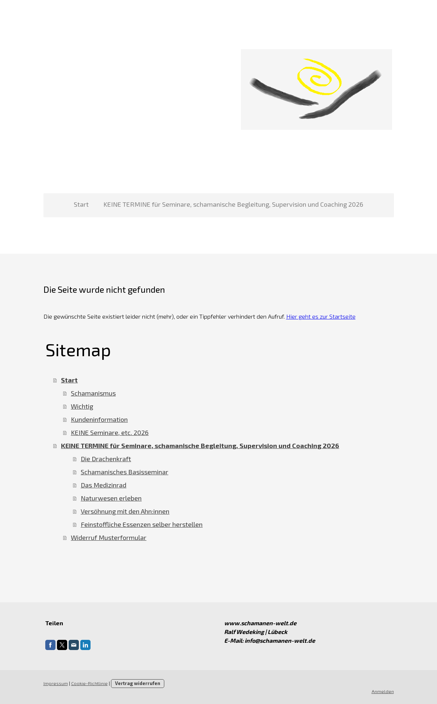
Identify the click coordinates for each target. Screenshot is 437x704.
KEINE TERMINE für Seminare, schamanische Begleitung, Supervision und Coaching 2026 (233, 204)
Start (81, 204)
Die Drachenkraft (106, 459)
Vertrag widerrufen (137, 683)
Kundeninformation (99, 419)
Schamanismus (93, 393)
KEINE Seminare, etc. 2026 (110, 432)
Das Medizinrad (103, 485)
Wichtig (82, 406)
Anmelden (383, 691)
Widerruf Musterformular (108, 537)
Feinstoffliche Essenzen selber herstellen (142, 524)
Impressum (55, 683)
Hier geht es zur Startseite (321, 316)
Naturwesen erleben (111, 498)
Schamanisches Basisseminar (124, 472)
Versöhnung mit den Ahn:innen (125, 511)
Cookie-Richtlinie (89, 683)
